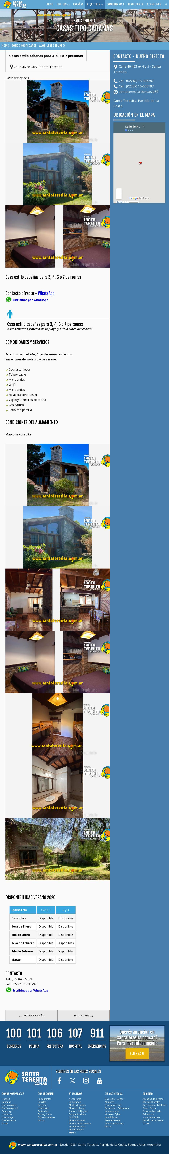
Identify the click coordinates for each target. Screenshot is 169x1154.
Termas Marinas (77, 1126)
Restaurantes (44, 1098)
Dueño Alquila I (9, 1105)
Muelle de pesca (77, 1105)
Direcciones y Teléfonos (155, 1105)
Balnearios (148, 1114)
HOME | (7, 45)
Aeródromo (75, 1098)
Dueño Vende (9, 1120)
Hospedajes (8, 1117)
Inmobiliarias (111, 1117)
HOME (50, 4)
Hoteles (6, 1098)
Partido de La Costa (153, 1120)
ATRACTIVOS (154, 4)
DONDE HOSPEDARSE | (25, 45)
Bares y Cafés (45, 1114)
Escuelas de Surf (113, 1105)
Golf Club (74, 1117)
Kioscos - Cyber (113, 1114)
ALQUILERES (95, 4)
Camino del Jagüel (78, 1111)
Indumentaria (112, 1111)
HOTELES (63, 4)
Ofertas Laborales (114, 1123)
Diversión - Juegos (114, 1098)
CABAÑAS (78, 4)
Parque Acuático (77, 1114)
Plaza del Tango (77, 1108)
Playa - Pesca (149, 1108)
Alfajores (109, 1102)
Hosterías (7, 1114)
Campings (7, 1111)
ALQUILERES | (47, 45)
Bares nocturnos (46, 1117)
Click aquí (137, 1053)
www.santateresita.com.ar (38, 1145)
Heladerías (43, 1108)
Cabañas (6, 1102)
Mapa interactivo (151, 1117)
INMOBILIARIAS (115, 4)
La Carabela (75, 1102)
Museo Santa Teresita (80, 1123)
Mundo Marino (76, 1129)
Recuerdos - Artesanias (117, 1108)
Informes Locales (151, 1102)
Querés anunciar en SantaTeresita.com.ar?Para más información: (137, 1037)
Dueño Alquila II (10, 1108)
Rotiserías (43, 1111)
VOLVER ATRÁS (31, 1015)
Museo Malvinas (77, 1120)
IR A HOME (83, 1015)
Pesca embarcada (152, 1111)
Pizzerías (42, 1105)
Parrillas (42, 1102)
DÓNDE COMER (135, 4)
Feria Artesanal (112, 1120)
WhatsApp (46, 293)
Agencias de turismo (153, 1098)
